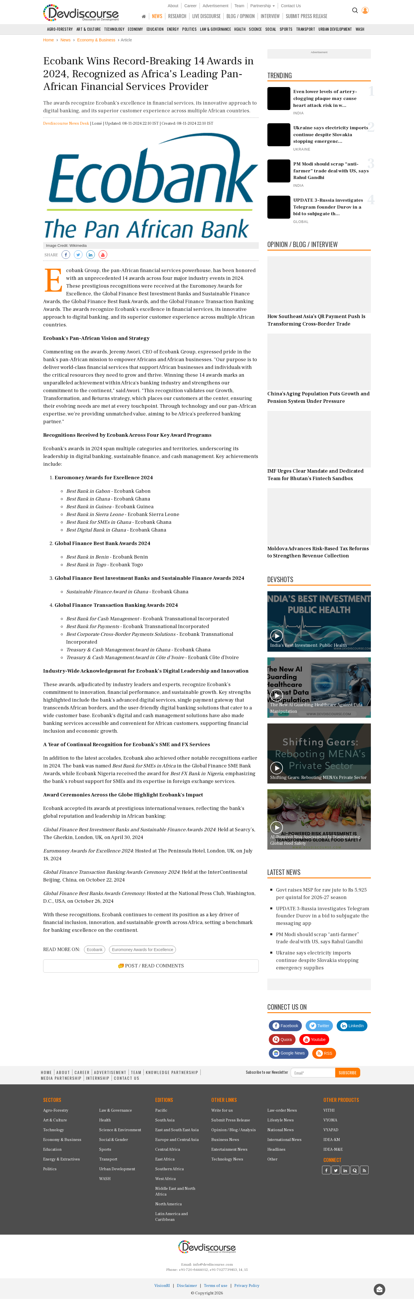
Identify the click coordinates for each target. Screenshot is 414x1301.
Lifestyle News (280, 1122)
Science (255, 29)
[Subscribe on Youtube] (103, 257)
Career (190, 5)
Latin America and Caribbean (171, 1218)
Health (240, 29)
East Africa (165, 1161)
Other (272, 1161)
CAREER (82, 1074)
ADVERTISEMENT (110, 1074)
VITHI (329, 1112)
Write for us (222, 1112)
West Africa (165, 1180)
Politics (189, 29)
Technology (114, 29)
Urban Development (335, 29)
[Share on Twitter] (78, 257)
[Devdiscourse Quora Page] (354, 1173)
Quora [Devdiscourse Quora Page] (282, 1041)
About (173, 5)
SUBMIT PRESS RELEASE (306, 16)
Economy (135, 29)
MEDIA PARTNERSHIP (61, 1080)
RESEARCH (177, 16)
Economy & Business (62, 1141)
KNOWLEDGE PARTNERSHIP (172, 1074)
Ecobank (94, 952)
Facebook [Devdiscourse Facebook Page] (285, 1027)
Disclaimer (187, 1287)
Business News (225, 1141)
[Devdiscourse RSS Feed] (364, 1173)
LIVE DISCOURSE (206, 16)
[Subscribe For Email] (313, 1074)
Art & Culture (88, 29)
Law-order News (282, 1112)
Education (155, 29)
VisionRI (162, 1287)
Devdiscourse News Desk (66, 125)
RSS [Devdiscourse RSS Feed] (324, 1055)
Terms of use (215, 1287)
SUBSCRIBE (347, 1074)
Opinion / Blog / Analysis (233, 1132)
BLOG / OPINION (241, 16)
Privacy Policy (247, 1287)
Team (239, 5)
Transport (305, 29)
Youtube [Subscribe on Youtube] (314, 1041)
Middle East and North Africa (175, 1193)
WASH (360, 29)
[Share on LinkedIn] (90, 257)
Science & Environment (120, 1132)
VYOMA (330, 1122)
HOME (46, 1074)
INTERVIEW (270, 16)
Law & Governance (215, 29)
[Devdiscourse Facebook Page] (326, 1173)
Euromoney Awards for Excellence (142, 952)
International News (284, 1141)
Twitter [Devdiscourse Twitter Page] (319, 1027)
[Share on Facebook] (66, 257)
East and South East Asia (177, 1132)
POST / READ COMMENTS (151, 968)
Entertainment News (229, 1151)
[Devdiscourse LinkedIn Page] (345, 1173)
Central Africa (167, 1151)
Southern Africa (169, 1171)
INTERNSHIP (98, 1080)
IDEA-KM (331, 1141)
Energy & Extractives (61, 1161)
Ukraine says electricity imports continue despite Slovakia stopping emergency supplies (317, 962)
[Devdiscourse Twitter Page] (335, 1173)
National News (280, 1132)
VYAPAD (330, 1132)
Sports (286, 29)
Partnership (262, 5)
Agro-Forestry (60, 29)
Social (270, 29)
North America (168, 1206)
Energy (173, 29)
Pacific (161, 1112)
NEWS (157, 16)
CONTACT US (126, 1080)
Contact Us (291, 5)
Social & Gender (113, 1141)
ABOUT (63, 1074)
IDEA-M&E (333, 1151)
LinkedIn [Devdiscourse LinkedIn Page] (352, 1027)
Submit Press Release (230, 1122)
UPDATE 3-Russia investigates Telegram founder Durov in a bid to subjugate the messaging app (322, 918)
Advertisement (215, 5)
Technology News (227, 1161)
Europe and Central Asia (177, 1141)
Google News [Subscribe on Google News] (289, 1055)
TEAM (136, 1074)
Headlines (276, 1151)
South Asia (165, 1122)
